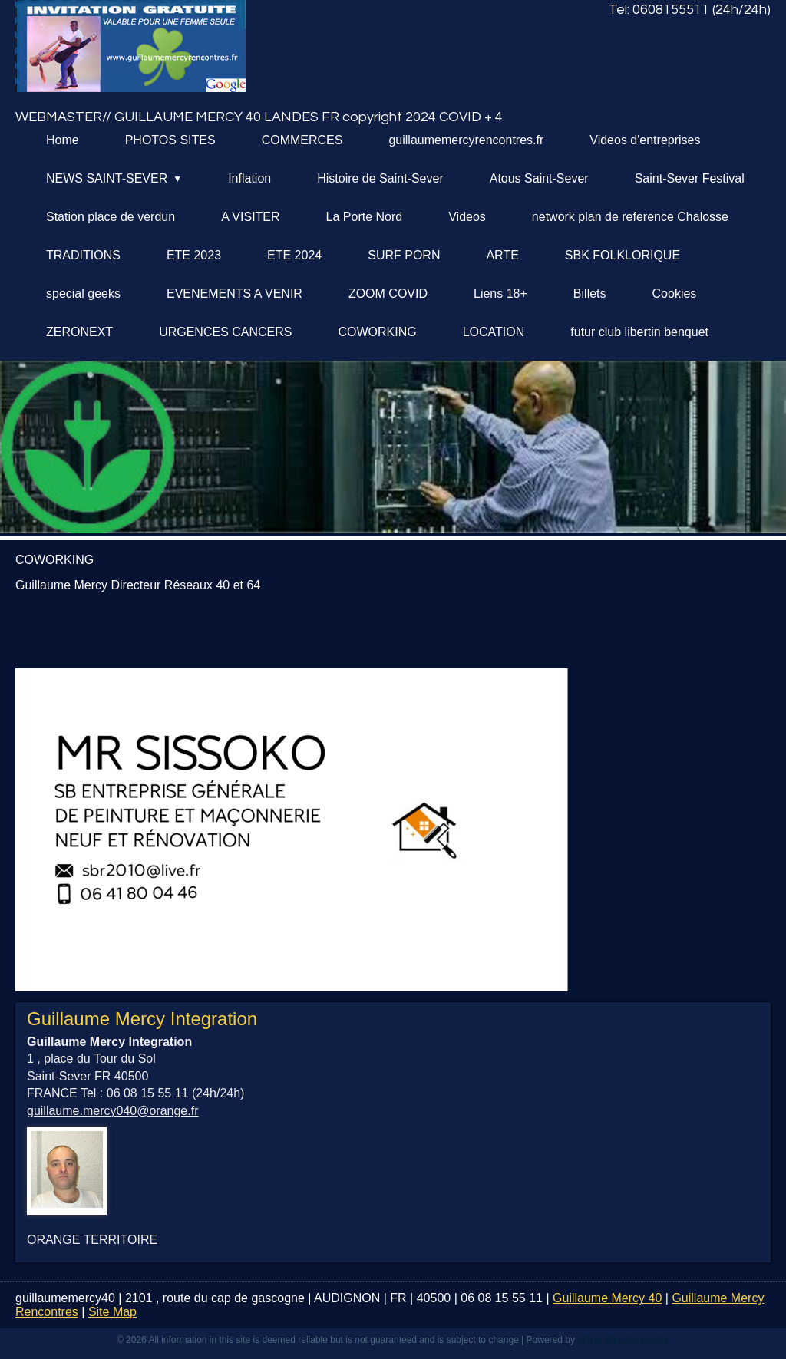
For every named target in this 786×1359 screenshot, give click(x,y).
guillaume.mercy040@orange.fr (112, 1110)
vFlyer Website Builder (623, 1339)
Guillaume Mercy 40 (607, 1298)
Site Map (112, 1311)
